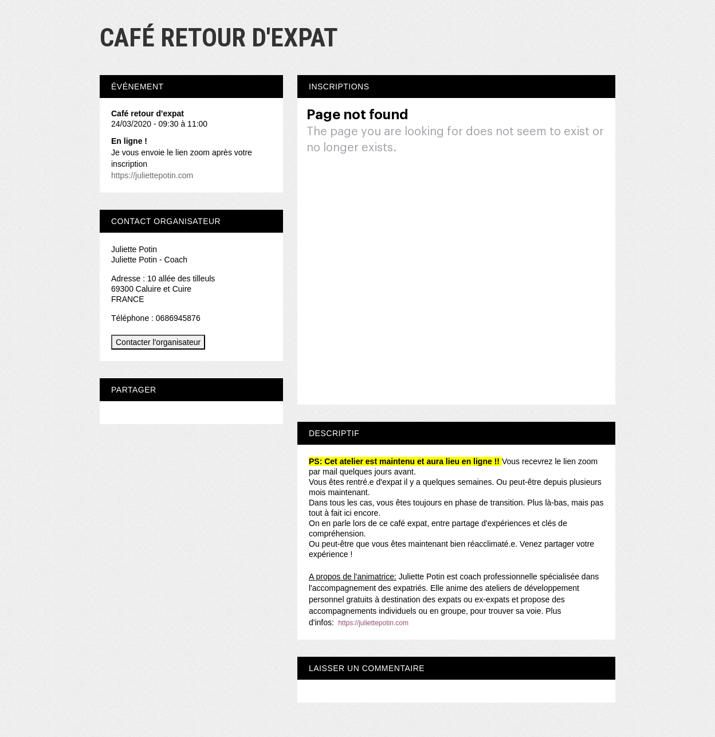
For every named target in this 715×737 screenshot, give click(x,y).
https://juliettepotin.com (373, 623)
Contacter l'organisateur (158, 342)
